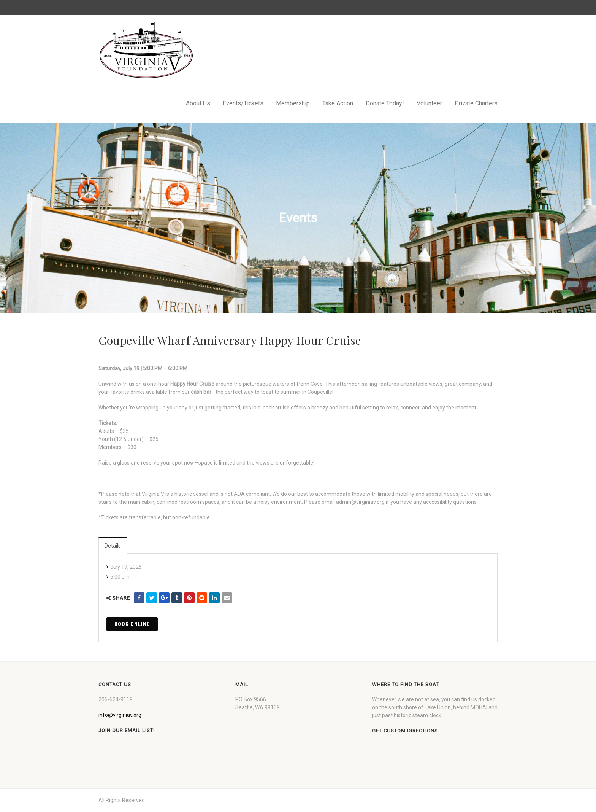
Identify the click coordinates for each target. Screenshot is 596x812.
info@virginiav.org (119, 715)
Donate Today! (385, 103)
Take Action (337, 103)
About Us (198, 103)
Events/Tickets (243, 103)
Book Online (132, 624)
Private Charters (476, 103)
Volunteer (429, 103)
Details (113, 546)
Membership (293, 103)
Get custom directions (405, 731)
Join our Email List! (126, 730)
